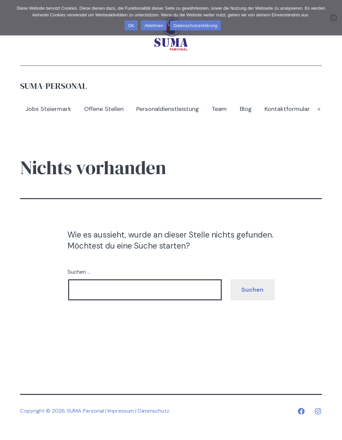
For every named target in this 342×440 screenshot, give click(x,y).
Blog (246, 109)
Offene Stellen (104, 109)
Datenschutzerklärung (195, 25)
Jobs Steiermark (48, 109)
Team (219, 109)
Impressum (121, 410)
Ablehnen (153, 25)
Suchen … (78, 271)
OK (131, 25)
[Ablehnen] (333, 17)
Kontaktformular (287, 109)
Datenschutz (153, 410)
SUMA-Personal (53, 86)
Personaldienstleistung (167, 109)
